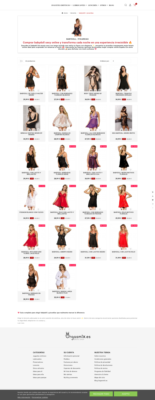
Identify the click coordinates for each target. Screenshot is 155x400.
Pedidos (67, 367)
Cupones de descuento (72, 376)
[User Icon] (130, 9)
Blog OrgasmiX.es (100, 388)
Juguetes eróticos (39, 364)
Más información (24, 397)
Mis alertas (68, 382)
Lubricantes (37, 367)
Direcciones (68, 373)
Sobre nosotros (100, 364)
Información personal (71, 364)
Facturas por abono (71, 370)
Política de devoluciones (103, 373)
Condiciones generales (102, 367)
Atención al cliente (101, 382)
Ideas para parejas (39, 385)
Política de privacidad (102, 370)
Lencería (36, 373)
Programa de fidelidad (102, 379)
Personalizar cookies (40, 397)
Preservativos (38, 370)
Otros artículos (38, 376)
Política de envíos (101, 376)
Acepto (125, 394)
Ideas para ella (38, 382)
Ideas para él (37, 379)
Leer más (21, 330)
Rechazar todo (101, 394)
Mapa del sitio (99, 385)
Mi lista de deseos (70, 379)
